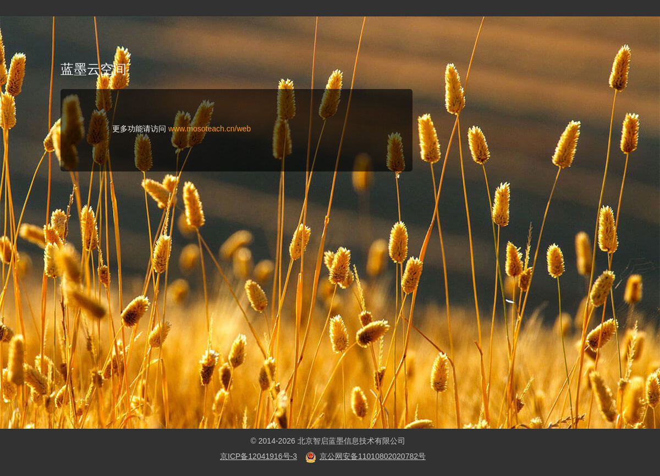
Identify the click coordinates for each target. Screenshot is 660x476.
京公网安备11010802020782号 (373, 456)
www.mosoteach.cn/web (209, 128)
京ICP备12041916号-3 (258, 456)
